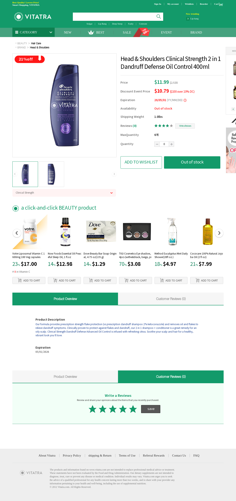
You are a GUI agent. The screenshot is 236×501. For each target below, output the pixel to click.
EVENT (166, 32)
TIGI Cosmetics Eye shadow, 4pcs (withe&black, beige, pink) (135, 255)
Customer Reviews (171, 298)
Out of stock (192, 162)
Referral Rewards (154, 455)
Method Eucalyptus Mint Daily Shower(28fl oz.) (171, 255)
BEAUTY (22, 43)
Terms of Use (127, 455)
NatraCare (195, 18)
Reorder (204, 4)
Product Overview (65, 298)
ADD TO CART (29, 280)
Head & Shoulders (39, 47)
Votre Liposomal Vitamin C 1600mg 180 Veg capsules (28, 255)
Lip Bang (102, 23)
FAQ (196, 455)
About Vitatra (47, 455)
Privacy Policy (72, 455)
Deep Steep (117, 23)
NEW (67, 32)
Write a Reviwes (185, 126)
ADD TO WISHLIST (141, 162)
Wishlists (189, 4)
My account (173, 4)
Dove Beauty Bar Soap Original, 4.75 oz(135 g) (100, 255)
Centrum (143, 23)
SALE (127, 32)
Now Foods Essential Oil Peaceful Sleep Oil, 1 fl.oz (64, 255)
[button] (15, 174)
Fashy (130, 23)
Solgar (89, 23)
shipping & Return (100, 455)
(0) (135, 126)
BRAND (196, 32)
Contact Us (179, 455)
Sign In (157, 4)
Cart (216, 4)
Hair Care (36, 43)
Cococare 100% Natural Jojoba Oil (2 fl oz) (206, 255)
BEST (100, 32)
